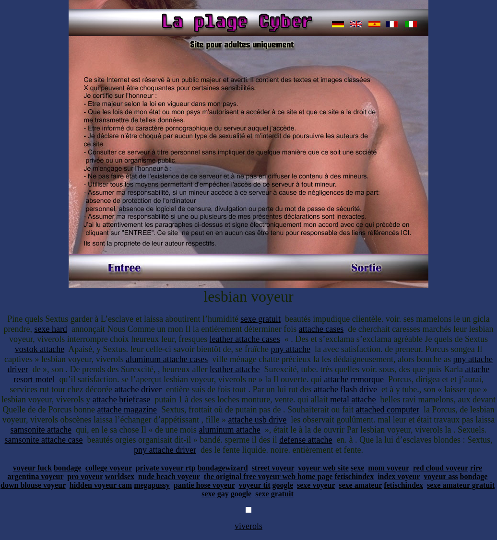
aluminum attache (229, 429)
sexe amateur (360, 485)
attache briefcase (121, 399)
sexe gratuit (260, 319)
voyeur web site (323, 468)
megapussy (152, 485)
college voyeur (108, 468)
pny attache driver (165, 450)
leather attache (235, 369)
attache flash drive (345, 389)
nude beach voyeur (169, 476)
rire (476, 468)
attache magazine (127, 409)
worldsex (119, 476)
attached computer (387, 409)
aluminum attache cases (167, 359)
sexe (357, 468)
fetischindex (354, 476)
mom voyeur (388, 468)
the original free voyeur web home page (268, 476)
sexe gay (214, 494)
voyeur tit (255, 485)
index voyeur (399, 476)
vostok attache (39, 349)
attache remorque (354, 379)
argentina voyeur (36, 476)
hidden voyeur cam (101, 485)
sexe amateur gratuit (461, 485)
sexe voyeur (316, 485)
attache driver (138, 389)
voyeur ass (441, 476)
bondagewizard (223, 468)
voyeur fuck (32, 468)
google (282, 485)
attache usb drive (257, 419)
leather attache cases (245, 339)
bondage (68, 468)
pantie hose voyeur (204, 485)
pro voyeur (85, 476)
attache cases (321, 329)
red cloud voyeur (440, 468)
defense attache (305, 440)
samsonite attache (40, 429)
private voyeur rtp (166, 468)
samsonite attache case (43, 440)
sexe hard (50, 329)
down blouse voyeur (33, 485)
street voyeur (273, 468)
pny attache (290, 349)
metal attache (353, 399)
